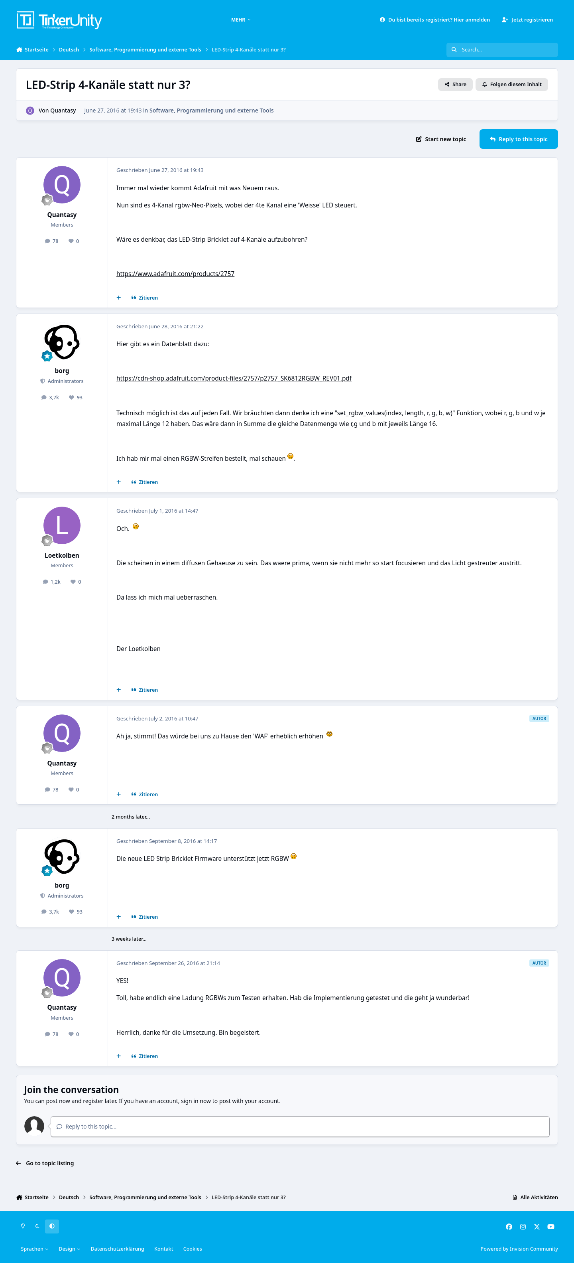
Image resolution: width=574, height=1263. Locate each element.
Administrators (64, 381)
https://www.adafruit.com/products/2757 (175, 274)
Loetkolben (62, 555)
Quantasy (63, 110)
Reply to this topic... (86, 1126)
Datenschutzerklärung (117, 1248)
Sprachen (35, 1248)
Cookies (192, 1248)
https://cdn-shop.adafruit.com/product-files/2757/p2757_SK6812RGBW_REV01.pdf (234, 378)
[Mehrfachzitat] (118, 298)
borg (62, 371)
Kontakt (163, 1248)
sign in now (196, 1101)
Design (70, 1248)
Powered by (519, 1248)
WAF (261, 736)
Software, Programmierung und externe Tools (211, 110)
